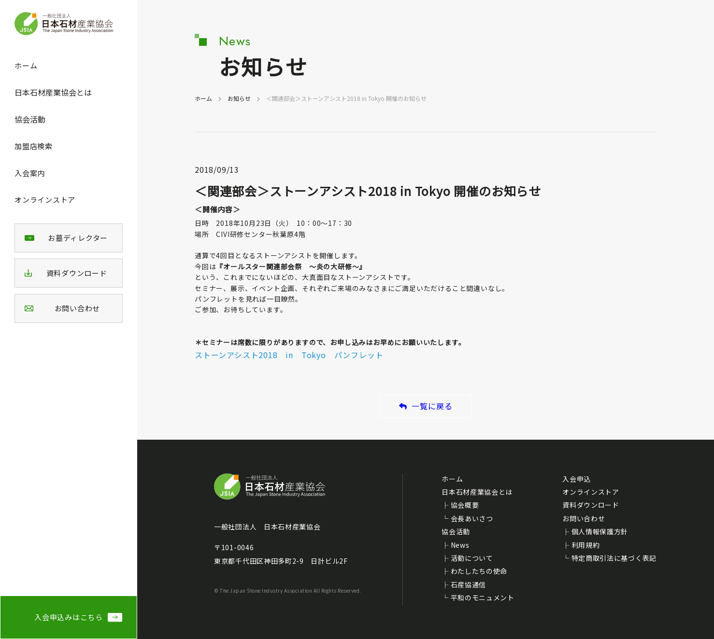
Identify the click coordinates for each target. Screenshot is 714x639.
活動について (472, 558)
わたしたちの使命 (479, 571)
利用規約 (585, 545)
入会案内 (29, 173)
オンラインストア (44, 199)
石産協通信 (468, 584)
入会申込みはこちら (68, 617)
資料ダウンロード (590, 505)
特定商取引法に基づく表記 (614, 558)
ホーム (25, 65)
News (460, 545)
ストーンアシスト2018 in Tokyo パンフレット (289, 355)
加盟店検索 (33, 146)
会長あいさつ (472, 518)
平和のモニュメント (482, 597)
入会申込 (576, 479)
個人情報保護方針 (599, 531)
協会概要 (465, 505)
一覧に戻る (426, 406)
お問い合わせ (583, 518)
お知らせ (239, 98)
